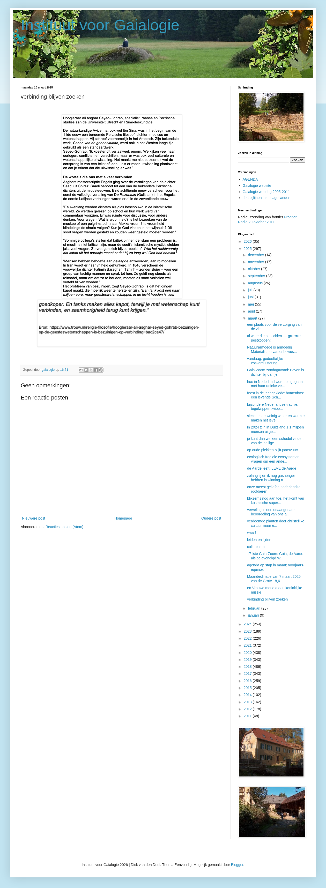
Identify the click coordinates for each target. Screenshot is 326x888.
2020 (248, 652)
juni (251, 297)
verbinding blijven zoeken (267, 599)
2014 (248, 695)
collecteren (256, 547)
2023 (248, 631)
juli (250, 290)
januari (254, 615)
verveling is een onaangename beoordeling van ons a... (272, 512)
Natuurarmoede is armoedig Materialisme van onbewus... (272, 349)
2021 (248, 645)
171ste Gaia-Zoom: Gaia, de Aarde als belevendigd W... (275, 556)
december (256, 255)
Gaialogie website (257, 185)
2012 (248, 709)
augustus (256, 283)
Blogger (237, 865)
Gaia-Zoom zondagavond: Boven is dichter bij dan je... (275, 372)
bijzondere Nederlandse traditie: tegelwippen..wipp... (272, 406)
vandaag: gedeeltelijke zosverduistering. (265, 361)
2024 (248, 624)
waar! (251, 532)
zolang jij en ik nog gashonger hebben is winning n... (271, 477)
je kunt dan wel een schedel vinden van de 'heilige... (275, 440)
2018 (248, 666)
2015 (248, 688)
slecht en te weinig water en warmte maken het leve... (276, 418)
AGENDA (250, 179)
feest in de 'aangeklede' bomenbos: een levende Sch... (275, 395)
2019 (248, 659)
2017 (248, 673)
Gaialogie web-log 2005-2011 (266, 192)
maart (253, 318)
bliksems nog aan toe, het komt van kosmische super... (275, 500)
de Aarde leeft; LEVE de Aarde (271, 468)
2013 (248, 702)
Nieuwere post (33, 518)
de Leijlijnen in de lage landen (266, 198)
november (256, 262)
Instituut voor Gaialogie (100, 25)
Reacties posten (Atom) (64, 527)
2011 (248, 716)
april (252, 311)
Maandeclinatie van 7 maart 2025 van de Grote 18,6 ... (274, 578)
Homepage (123, 518)
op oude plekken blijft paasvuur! (272, 450)
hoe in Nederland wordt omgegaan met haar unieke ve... (275, 384)
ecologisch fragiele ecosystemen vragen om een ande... (273, 459)
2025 (248, 249)
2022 (248, 638)
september (257, 276)
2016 (248, 681)
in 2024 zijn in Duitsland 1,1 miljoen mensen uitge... (275, 429)
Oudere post (211, 518)
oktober (254, 269)
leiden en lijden (259, 540)
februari (254, 608)
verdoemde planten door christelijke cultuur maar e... (275, 523)
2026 (248, 241)
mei (251, 304)
